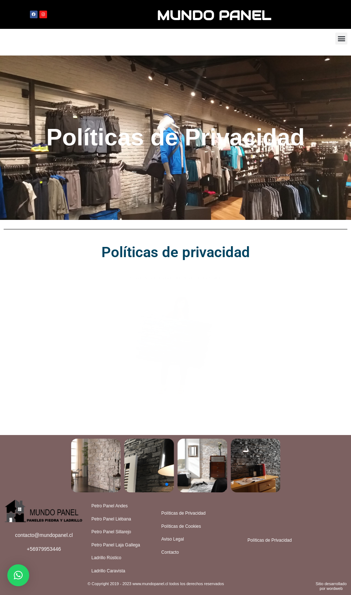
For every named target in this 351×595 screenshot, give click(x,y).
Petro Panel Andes (110, 505)
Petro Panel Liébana (111, 519)
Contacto (170, 552)
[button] (341, 39)
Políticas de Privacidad (183, 513)
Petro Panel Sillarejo (111, 531)
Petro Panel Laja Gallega (116, 545)
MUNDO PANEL (214, 14)
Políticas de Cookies (181, 526)
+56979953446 (44, 549)
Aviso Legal (172, 539)
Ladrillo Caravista (109, 570)
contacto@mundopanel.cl (44, 535)
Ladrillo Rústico (107, 557)
